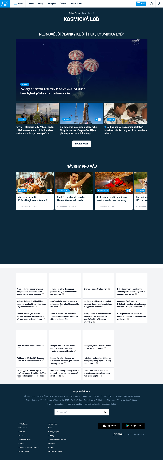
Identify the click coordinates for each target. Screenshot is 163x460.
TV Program (51, 4)
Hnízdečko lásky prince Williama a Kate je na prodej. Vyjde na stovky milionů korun (97, 361)
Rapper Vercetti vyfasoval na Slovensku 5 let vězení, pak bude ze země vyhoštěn (64, 361)
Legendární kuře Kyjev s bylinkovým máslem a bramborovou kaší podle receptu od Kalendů (131, 304)
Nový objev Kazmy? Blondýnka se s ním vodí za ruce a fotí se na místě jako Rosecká (64, 373)
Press (50, 428)
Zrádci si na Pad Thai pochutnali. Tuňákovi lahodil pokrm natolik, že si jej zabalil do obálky (64, 316)
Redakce (51, 448)
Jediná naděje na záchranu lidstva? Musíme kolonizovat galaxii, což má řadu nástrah (125, 130)
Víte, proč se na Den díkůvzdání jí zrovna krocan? (32, 199)
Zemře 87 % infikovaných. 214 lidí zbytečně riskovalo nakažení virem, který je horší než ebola (98, 304)
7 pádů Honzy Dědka (49, 400)
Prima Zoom (74, 13)
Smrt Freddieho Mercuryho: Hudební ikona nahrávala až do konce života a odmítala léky (72, 199)
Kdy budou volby (115, 396)
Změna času (87, 396)
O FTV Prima (23, 424)
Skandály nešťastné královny (97, 289)
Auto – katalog (32, 400)
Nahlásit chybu (23, 451)
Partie (96, 396)
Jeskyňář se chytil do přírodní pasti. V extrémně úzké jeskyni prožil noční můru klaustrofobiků (112, 199)
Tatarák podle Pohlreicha (94, 400)
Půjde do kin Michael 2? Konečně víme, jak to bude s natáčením (30, 359)
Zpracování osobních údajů (57, 440)
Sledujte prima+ (76, 4)
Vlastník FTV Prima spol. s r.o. (29, 448)
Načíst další (81, 144)
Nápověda (51, 444)
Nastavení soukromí (55, 451)
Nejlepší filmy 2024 (45, 396)
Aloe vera (111, 400)
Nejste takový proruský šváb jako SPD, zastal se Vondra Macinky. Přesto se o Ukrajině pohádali (30, 291)
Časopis (63, 4)
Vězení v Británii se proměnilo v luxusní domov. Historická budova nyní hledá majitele (97, 373)
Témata (31, 4)
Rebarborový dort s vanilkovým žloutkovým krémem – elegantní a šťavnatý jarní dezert (131, 291)
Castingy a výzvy (53, 432)
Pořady (40, 4)
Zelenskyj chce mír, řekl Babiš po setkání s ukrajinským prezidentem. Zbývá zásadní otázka (31, 304)
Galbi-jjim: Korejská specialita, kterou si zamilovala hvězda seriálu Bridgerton (131, 316)
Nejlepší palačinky (92, 404)
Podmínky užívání (24, 440)
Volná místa (22, 428)
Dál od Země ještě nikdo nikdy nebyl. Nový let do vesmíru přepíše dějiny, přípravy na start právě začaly (79, 130)
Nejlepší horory (61, 396)
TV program (75, 396)
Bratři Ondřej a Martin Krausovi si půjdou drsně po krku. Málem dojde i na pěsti (64, 304)
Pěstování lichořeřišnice (127, 400)
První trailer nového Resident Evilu (31, 347)
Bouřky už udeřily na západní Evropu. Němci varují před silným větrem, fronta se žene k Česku (31, 316)
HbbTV (20, 436)
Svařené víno (76, 400)
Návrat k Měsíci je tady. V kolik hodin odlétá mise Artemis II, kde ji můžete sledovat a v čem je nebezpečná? (35, 130)
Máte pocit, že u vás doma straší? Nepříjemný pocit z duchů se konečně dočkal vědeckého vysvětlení (97, 318)
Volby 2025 (64, 400)
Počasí (104, 396)
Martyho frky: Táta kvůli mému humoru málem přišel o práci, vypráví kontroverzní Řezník (63, 348)
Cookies (21, 444)
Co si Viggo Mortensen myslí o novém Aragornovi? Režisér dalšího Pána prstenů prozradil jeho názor (31, 374)
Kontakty (51, 436)
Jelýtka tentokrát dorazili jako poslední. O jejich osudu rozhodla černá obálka (63, 291)
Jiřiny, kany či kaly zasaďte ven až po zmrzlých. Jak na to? (97, 347)
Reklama (21, 432)
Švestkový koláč (109, 404)
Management (52, 424)
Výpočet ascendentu (55, 404)
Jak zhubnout (29, 396)
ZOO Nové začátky (132, 396)
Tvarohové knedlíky (74, 404)
